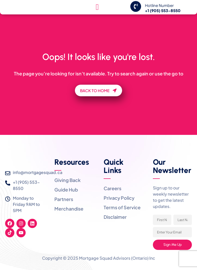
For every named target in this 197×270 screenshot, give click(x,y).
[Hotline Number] (135, 12)
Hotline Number (159, 10)
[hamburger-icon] (97, 12)
